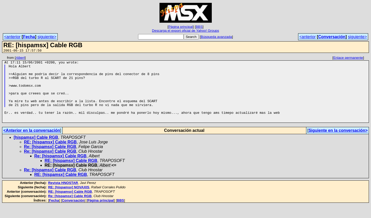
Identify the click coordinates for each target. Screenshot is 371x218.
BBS (199, 27)
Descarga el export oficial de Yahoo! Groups (185, 31)
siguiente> (46, 37)
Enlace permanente (348, 58)
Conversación (331, 37)
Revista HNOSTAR (63, 196)
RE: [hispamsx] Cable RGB (50, 155)
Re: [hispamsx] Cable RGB (50, 160)
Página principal (180, 27)
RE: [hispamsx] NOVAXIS (68, 200)
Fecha (29, 37)
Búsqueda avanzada (216, 37)
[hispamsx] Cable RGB (36, 150)
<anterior (12, 37)
